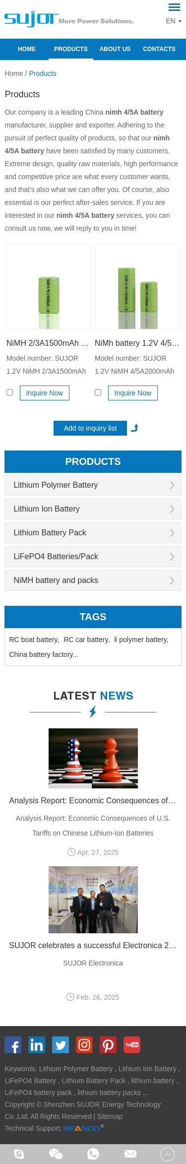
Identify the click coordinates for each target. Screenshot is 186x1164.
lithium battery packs (109, 1093)
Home (27, 49)
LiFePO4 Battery (30, 1081)
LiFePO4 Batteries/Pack (55, 556)
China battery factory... (43, 654)
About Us (115, 49)
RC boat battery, (34, 640)
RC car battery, (86, 640)
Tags (92, 616)
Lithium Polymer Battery (55, 485)
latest (93, 697)
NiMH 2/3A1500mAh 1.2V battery (48, 343)
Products (70, 49)
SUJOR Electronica (93, 963)
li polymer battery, (141, 640)
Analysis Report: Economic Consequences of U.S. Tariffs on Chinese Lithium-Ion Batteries (93, 800)
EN (170, 21)
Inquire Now (44, 393)
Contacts (159, 49)
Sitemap (110, 1116)
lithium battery (153, 1081)
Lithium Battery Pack (49, 532)
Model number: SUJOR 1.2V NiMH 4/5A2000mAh (134, 364)
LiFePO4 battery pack (37, 1093)
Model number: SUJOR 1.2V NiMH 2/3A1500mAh (46, 364)
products (93, 461)
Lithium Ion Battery (46, 509)
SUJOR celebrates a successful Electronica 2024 (93, 945)
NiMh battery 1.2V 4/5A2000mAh (137, 343)
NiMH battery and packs (55, 580)
